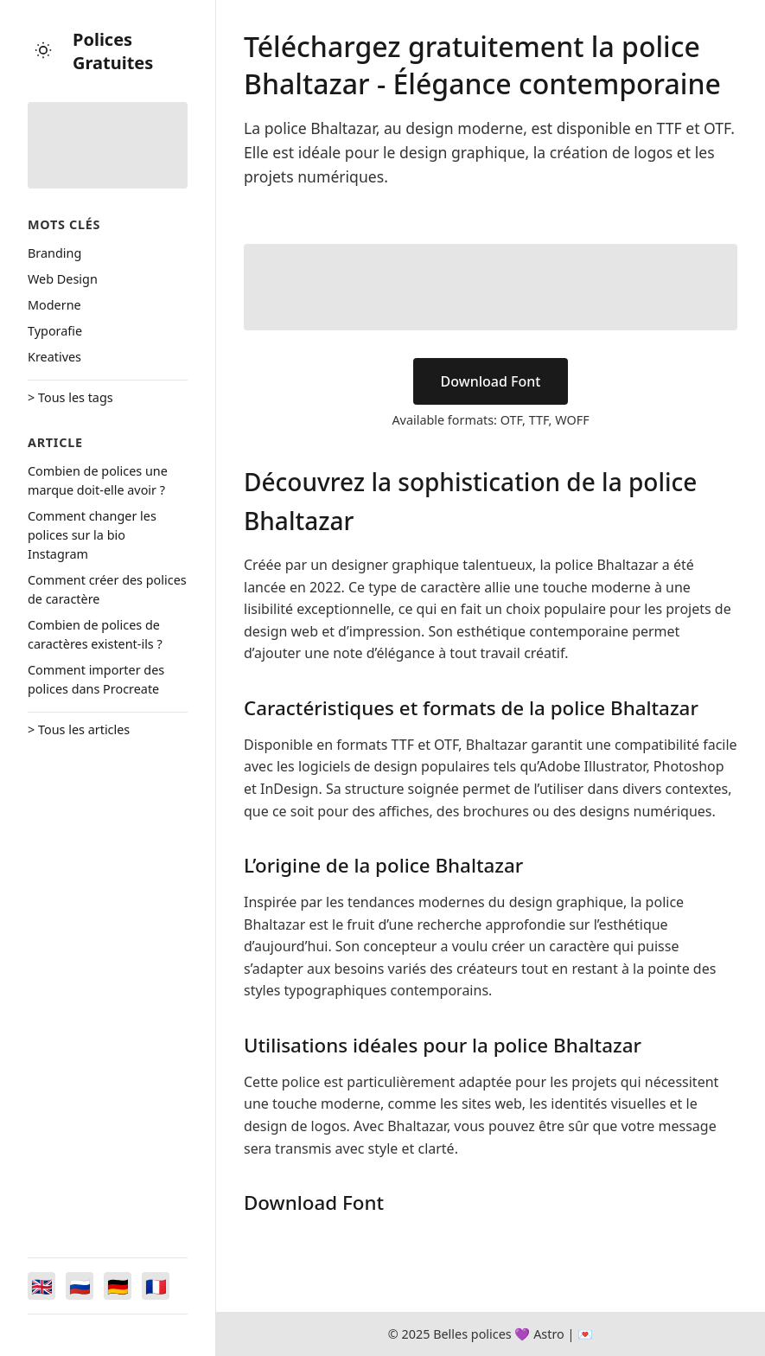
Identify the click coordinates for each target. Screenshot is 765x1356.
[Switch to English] (41, 1286)
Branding (54, 253)
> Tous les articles (79, 729)
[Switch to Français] (155, 1286)
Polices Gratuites (113, 51)
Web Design (63, 279)
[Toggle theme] (43, 51)
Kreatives (54, 357)
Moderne (54, 305)
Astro (548, 1334)
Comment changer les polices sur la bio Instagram (92, 535)
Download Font (491, 381)
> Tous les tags (70, 397)
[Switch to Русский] (79, 1286)
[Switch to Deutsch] (117, 1286)
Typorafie (55, 331)
